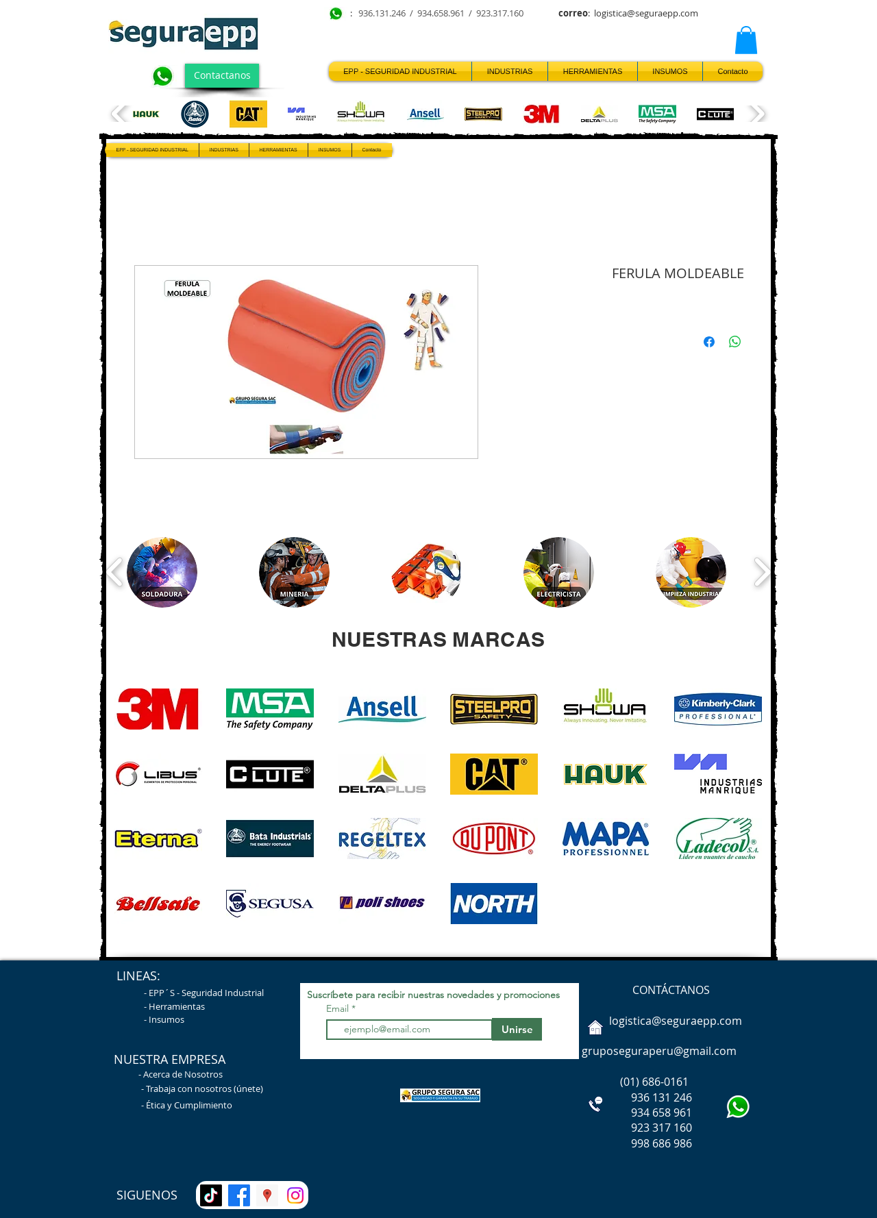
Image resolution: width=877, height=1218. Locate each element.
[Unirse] (517, 1029)
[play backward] (120, 114)
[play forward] (756, 114)
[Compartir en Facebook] (709, 342)
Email (338, 1008)
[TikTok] (211, 1195)
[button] (746, 40)
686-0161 (665, 1081)
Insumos (166, 1019)
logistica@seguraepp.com (646, 13)
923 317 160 (661, 1127)
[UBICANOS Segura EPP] (267, 1195)
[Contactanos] (222, 76)
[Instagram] (295, 1195)
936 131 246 (635, 1097)
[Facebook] (239, 1195)
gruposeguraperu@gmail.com (659, 1050)
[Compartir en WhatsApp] (735, 342)
